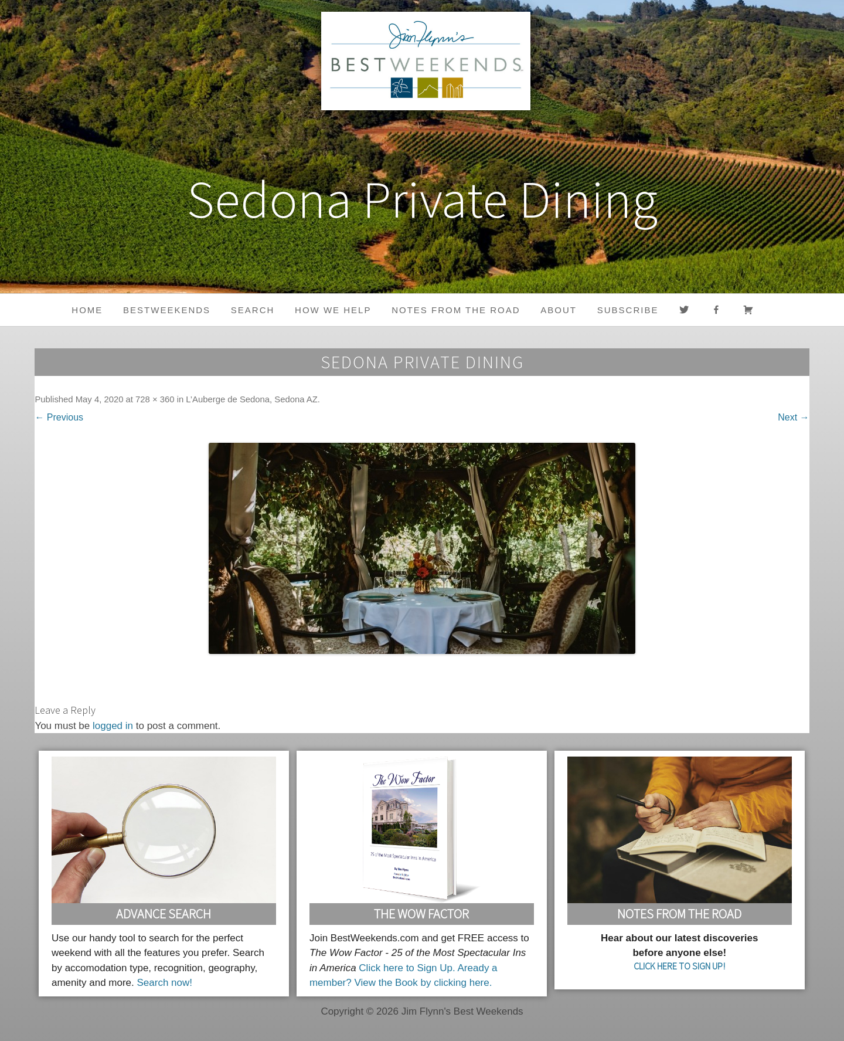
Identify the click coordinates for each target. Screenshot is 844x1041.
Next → (793, 417)
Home (87, 310)
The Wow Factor (421, 913)
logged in (113, 725)
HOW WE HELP (333, 310)
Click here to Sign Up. (407, 968)
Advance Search (163, 913)
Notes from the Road (456, 310)
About (558, 310)
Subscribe (628, 310)
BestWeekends (166, 310)
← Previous (59, 417)
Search (253, 310)
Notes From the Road (679, 913)
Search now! (165, 982)
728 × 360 (154, 399)
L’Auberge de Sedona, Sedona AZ (252, 399)
